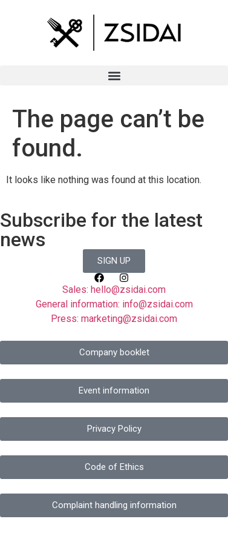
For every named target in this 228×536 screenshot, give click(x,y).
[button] (114, 75)
